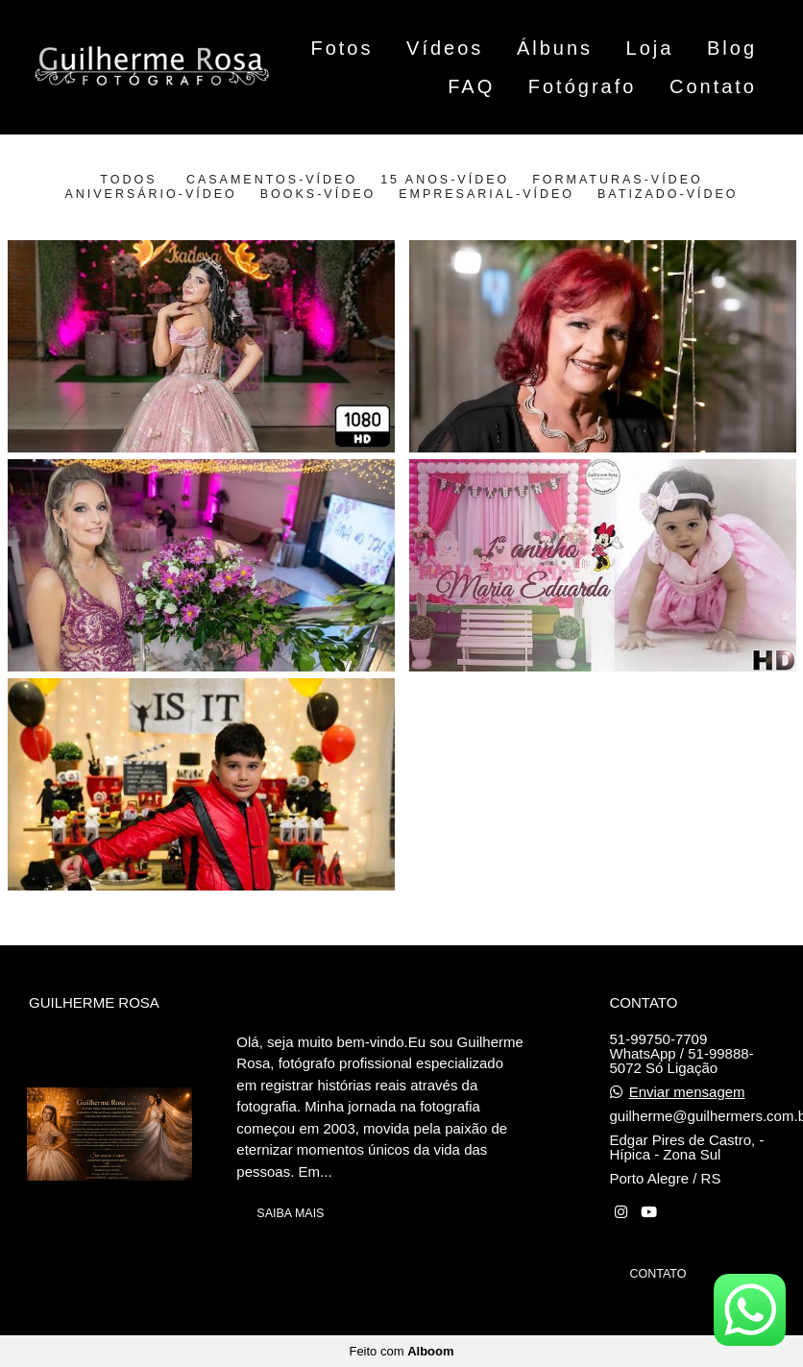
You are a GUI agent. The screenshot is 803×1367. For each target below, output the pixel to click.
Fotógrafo (582, 86)
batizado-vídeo (668, 194)
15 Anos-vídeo (444, 179)
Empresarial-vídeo (486, 194)
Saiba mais (290, 1213)
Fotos (341, 48)
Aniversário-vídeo (150, 194)
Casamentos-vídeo (271, 179)
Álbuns (555, 48)
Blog (732, 48)
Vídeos (444, 48)
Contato (713, 86)
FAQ (471, 86)
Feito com (401, 1351)
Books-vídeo (318, 194)
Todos (128, 179)
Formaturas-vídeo (617, 179)
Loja (650, 48)
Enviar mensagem (687, 1092)
